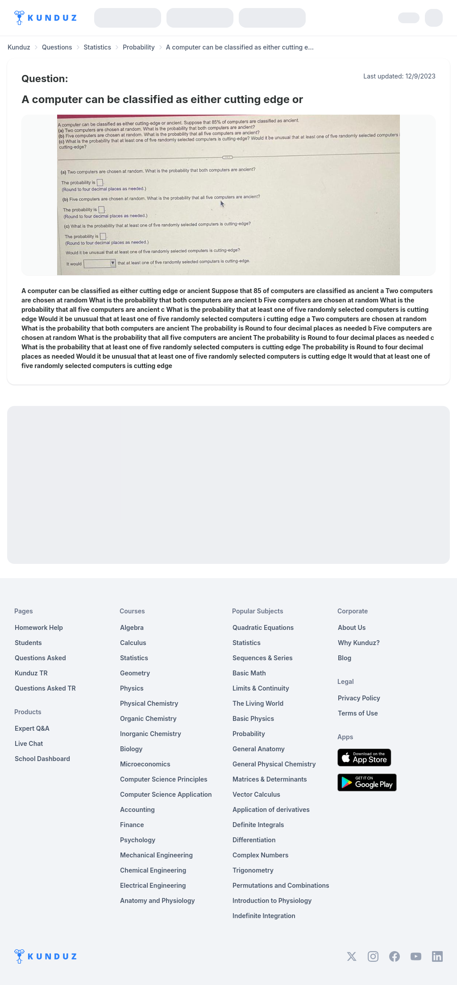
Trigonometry (253, 870)
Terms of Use (358, 713)
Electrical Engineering (153, 885)
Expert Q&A (32, 728)
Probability (139, 47)
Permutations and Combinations (281, 885)
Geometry (135, 673)
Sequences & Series (263, 658)
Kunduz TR (31, 673)
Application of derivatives (271, 809)
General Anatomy (259, 749)
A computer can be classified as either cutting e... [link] (240, 47)
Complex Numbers (260, 855)
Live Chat (29, 743)
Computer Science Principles (164, 779)
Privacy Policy (359, 698)
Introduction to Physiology (272, 900)
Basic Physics (253, 718)
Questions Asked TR (45, 688)
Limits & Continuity (261, 688)
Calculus (133, 642)
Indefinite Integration (264, 915)
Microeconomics (145, 764)
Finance (132, 824)
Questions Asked (40, 658)
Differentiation (254, 840)
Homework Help (39, 627)
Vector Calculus (256, 794)
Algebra (132, 627)
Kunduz (19, 47)
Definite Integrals (258, 824)
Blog (344, 658)
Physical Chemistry (149, 703)
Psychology (137, 840)
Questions (57, 47)
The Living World (258, 703)
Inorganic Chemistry (150, 733)
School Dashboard (42, 758)
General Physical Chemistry (274, 764)
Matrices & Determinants (270, 779)
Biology (131, 749)
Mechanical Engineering (156, 855)
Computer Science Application (166, 794)
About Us (352, 627)
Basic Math (249, 673)
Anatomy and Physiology (157, 900)
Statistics (98, 47)
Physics (132, 688)
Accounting (137, 809)
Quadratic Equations (263, 627)
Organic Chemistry (148, 718)
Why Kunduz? (359, 642)
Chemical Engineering (153, 870)
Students (28, 642)
